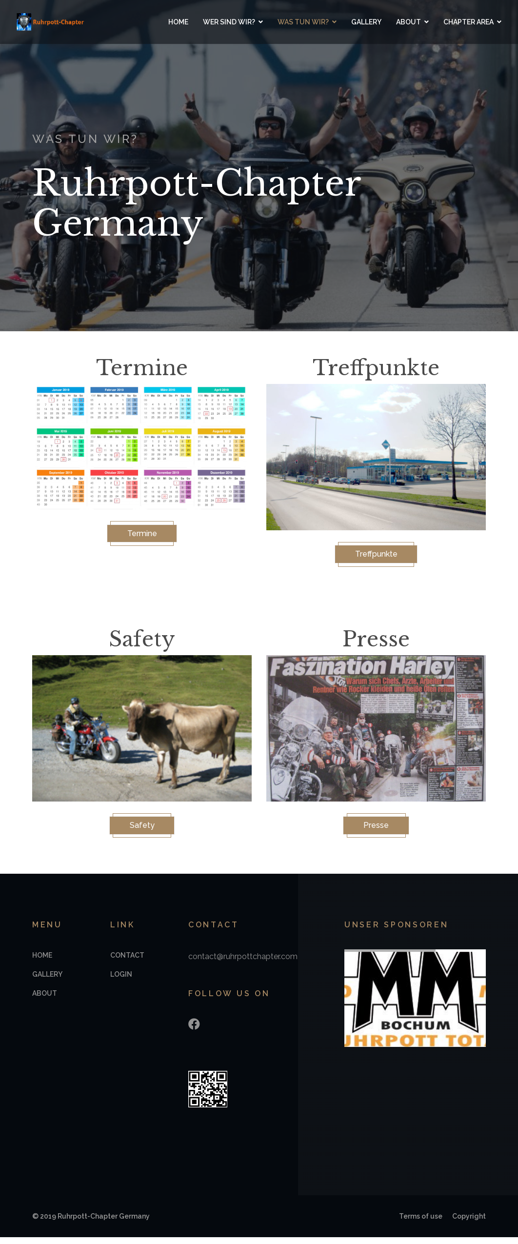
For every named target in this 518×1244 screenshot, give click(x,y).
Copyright (469, 1223)
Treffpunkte (376, 555)
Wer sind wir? (221, 22)
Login (121, 981)
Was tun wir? (295, 22)
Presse (376, 830)
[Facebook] (194, 1031)
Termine (141, 535)
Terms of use (420, 1223)
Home (170, 22)
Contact (127, 962)
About (400, 22)
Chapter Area (461, 22)
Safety (142, 830)
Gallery (358, 22)
